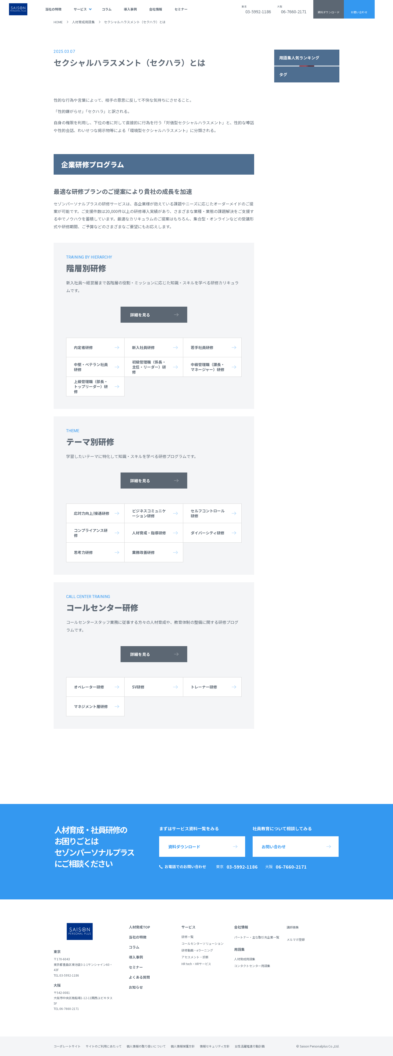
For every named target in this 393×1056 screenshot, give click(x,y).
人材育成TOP (139, 926)
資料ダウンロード (329, 12)
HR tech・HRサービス (196, 964)
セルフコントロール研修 (208, 513)
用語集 (239, 949)
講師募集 (293, 927)
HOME (58, 22)
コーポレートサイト (67, 1046)
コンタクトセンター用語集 (252, 966)
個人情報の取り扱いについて (146, 1046)
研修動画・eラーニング (197, 950)
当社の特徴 (53, 9)
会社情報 (155, 9)
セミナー (180, 9)
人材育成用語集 (83, 22)
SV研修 (138, 686)
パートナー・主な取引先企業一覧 (256, 937)
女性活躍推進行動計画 (250, 1046)
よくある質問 (139, 977)
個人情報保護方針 (183, 1046)
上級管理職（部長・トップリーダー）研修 (91, 386)
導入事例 (130, 9)
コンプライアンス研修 (91, 533)
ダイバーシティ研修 (207, 532)
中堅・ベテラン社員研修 (91, 367)
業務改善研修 (143, 552)
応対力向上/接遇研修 (91, 513)
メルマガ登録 (296, 939)
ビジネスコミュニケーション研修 (149, 513)
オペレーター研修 (89, 686)
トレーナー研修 (204, 686)
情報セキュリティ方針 (215, 1046)
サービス (80, 9)
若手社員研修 (202, 347)
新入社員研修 (143, 347)
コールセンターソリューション (202, 943)
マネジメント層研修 (91, 706)
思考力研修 (83, 552)
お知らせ (136, 987)
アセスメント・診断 (195, 957)
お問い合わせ (359, 12)
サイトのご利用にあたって (104, 1046)
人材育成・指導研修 (149, 532)
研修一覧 (187, 936)
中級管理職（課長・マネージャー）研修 (208, 367)
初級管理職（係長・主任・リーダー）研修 (149, 367)
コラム (107, 9)
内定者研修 (83, 347)
